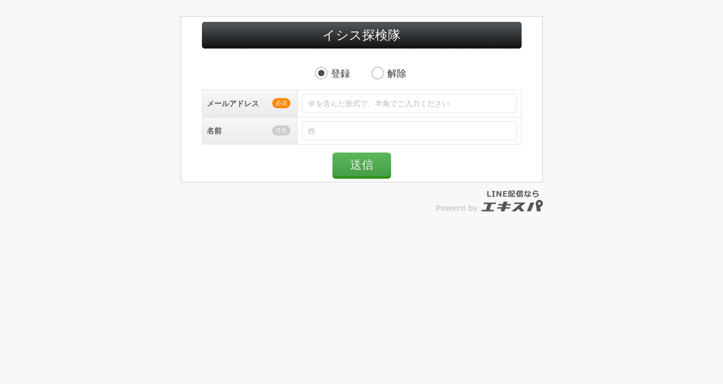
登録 (340, 84)
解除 (397, 84)
